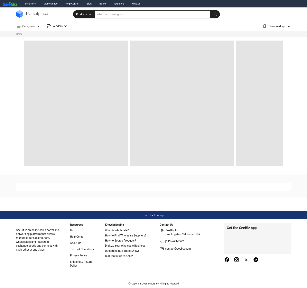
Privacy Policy (78, 255)
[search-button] (215, 14)
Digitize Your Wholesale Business (125, 245)
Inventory (30, 3)
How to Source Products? (120, 240)
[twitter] (246, 260)
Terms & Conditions (82, 249)
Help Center (72, 3)
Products (84, 14)
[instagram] (236, 260)
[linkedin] (256, 260)
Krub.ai (136, 3)
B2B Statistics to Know (119, 255)
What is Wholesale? (117, 230)
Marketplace (50, 3)
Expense (119, 3)
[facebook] (227, 260)
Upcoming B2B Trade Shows (122, 250)
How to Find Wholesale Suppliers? (125, 235)
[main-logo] (32, 17)
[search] (157, 14)
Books (103, 3)
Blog (89, 3)
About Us (75, 243)
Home (19, 34)
